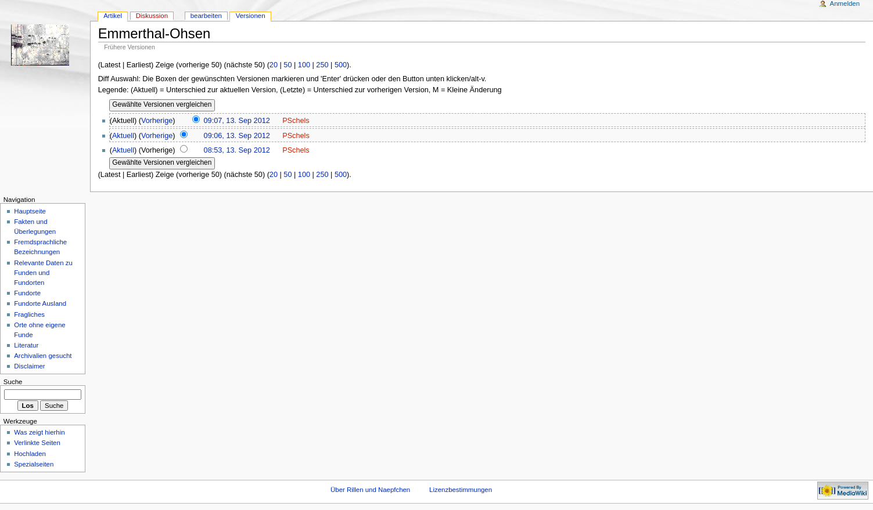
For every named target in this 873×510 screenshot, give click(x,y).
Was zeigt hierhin (39, 432)
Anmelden (845, 3)
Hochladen (30, 453)
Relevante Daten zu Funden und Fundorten (43, 272)
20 (274, 65)
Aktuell (123, 136)
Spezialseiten (33, 464)
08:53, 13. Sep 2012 (237, 150)
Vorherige (157, 121)
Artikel (112, 15)
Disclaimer (29, 366)
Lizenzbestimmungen (460, 489)
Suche (13, 381)
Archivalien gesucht (42, 355)
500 (341, 65)
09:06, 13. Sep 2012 (237, 136)
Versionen (250, 15)
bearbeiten (206, 15)
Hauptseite (30, 211)
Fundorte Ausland (40, 303)
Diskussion (152, 15)
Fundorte (27, 293)
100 (304, 65)
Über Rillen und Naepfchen (370, 489)
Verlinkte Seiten (37, 442)
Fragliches (29, 314)
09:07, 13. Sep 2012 (237, 121)
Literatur (26, 345)
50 (287, 65)
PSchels (296, 121)
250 (322, 65)
